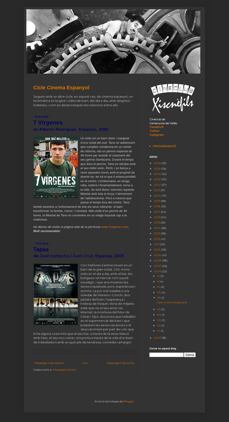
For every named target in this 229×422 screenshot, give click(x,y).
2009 (158, 255)
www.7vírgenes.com (114, 227)
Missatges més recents (49, 363)
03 (159, 320)
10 (159, 287)
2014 (157, 228)
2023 (157, 179)
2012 (157, 239)
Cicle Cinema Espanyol (61, 87)
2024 (158, 174)
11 (158, 281)
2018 (157, 206)
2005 (158, 337)
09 (159, 292)
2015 (157, 222)
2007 (158, 266)
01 (159, 330)
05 (159, 309)
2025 (157, 168)
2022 (157, 184)
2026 (157, 163)
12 (158, 276)
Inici (85, 363)
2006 (158, 271)
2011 (157, 244)
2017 (157, 212)
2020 (158, 195)
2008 (158, 260)
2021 (157, 190)
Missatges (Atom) (64, 369)
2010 (157, 249)
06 (159, 297)
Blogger (128, 401)
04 (159, 314)
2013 (157, 233)
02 (159, 325)
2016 (157, 217)
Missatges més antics (120, 363)
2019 (157, 201)
